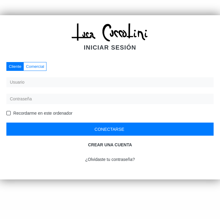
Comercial (35, 66)
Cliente (15, 66)
